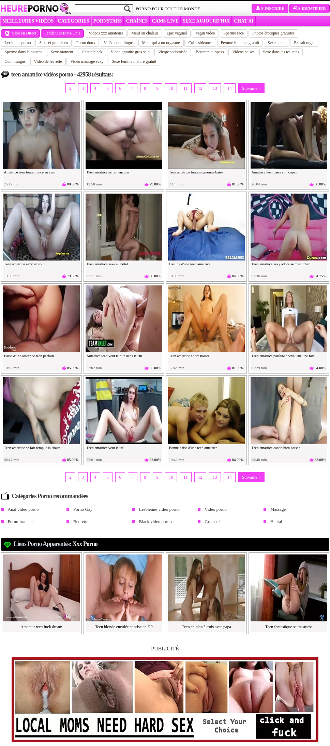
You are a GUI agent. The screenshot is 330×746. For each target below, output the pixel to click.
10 (171, 88)
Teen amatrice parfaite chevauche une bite (283, 356)
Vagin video (205, 33)
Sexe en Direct (20, 33)
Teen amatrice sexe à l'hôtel (107, 264)
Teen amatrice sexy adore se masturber (281, 264)
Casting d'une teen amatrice (189, 264)
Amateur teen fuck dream (41, 626)
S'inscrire (270, 8)
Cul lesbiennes (200, 42)
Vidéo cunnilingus (119, 42)
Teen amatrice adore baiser (189, 356)
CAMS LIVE (165, 21)
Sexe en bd (277, 42)
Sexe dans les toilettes (281, 52)
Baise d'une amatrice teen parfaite (29, 356)
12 (200, 88)
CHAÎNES (137, 21)
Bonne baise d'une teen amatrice (193, 448)
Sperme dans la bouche (24, 52)
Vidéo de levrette (48, 61)
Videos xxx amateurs (106, 33)
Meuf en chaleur (144, 33)
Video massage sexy (86, 61)
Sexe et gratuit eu (53, 42)
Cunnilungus (15, 61)
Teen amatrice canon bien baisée (276, 448)
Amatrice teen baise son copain (275, 172)
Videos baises (243, 52)
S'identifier (309, 8)
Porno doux (85, 42)
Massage (278, 509)
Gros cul (212, 521)
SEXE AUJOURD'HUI (206, 21)
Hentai (276, 521)
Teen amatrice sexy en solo (24, 264)
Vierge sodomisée (172, 52)
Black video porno (155, 521)
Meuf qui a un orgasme (161, 42)
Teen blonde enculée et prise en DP (124, 626)
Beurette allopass (210, 52)
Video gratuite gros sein (130, 52)
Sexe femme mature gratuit (134, 61)
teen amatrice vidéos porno (42, 74)
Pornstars (107, 21)
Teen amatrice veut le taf (105, 448)
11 (185, 88)
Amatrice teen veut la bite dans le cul (114, 356)
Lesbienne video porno (159, 509)
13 (215, 88)
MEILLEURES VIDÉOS (28, 21)
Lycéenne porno (18, 42)
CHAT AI (243, 21)
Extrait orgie (304, 42)
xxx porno (84, 543)
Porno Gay (82, 509)
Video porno (216, 509)
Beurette (80, 521)
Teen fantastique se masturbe (289, 626)
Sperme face (234, 33)
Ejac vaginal (177, 33)
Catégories (73, 21)
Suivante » (251, 88)
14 (229, 88)
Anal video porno (23, 509)
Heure (29, 8)
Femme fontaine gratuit (240, 42)
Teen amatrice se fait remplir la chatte (32, 448)
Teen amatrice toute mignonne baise (196, 172)
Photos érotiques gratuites (273, 33)
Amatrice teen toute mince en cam (30, 172)
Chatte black (92, 52)
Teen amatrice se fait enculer (108, 172)
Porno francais (20, 521)
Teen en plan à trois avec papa (206, 626)
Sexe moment (62, 52)
